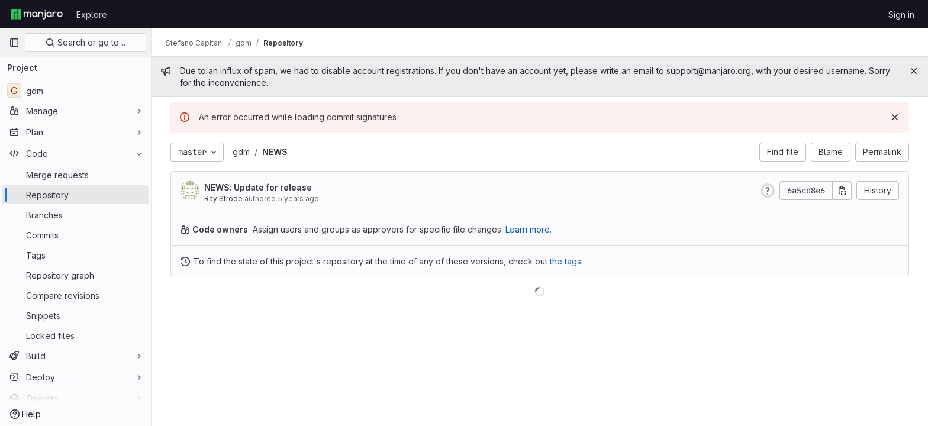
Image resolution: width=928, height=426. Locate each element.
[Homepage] (37, 14)
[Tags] (75, 255)
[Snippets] (75, 315)
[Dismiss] (895, 117)
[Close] (914, 71)
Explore (91, 14)
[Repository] (75, 194)
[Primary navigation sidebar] (14, 42)
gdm (241, 152)
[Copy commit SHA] (842, 190)
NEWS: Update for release (258, 187)
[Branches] (75, 214)
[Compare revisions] (75, 295)
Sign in (901, 14)
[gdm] (75, 90)
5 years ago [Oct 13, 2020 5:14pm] (298, 198)
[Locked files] (75, 335)
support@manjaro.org (708, 71)
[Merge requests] (75, 174)
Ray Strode (223, 198)
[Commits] (75, 234)
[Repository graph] (75, 275)
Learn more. (528, 229)
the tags (565, 261)
